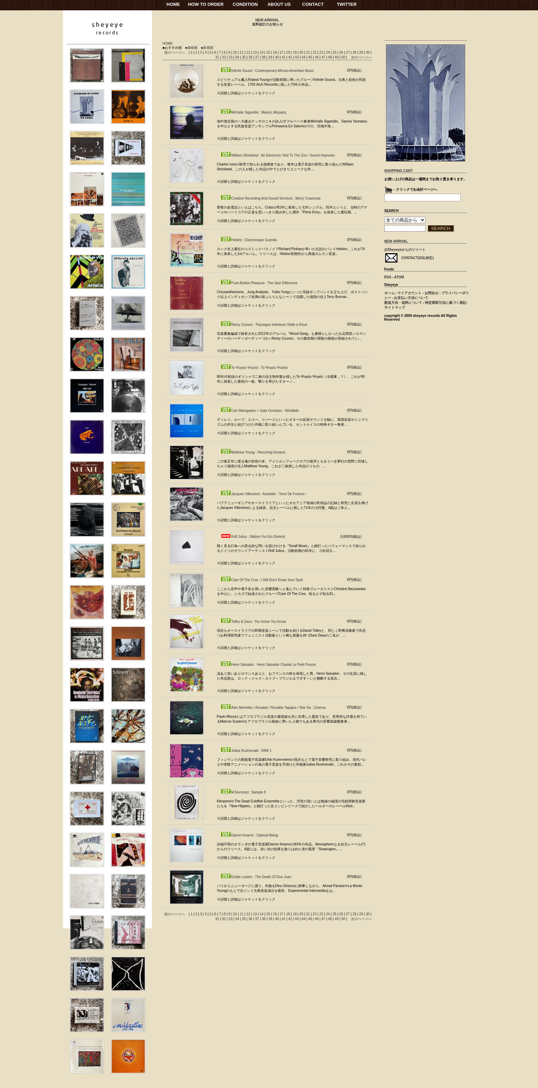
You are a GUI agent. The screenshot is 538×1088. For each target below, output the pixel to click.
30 (368, 52)
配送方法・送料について (403, 303)
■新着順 (207, 48)
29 (361, 52)
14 (262, 52)
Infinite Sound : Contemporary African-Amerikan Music (267, 71)
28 (354, 52)
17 (281, 52)
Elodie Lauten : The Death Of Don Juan (256, 877)
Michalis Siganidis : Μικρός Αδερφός (253, 112)
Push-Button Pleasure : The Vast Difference (259, 283)
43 (297, 57)
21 (308, 52)
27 (348, 52)
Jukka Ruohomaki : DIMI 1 (246, 751)
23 (321, 52)
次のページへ (361, 57)
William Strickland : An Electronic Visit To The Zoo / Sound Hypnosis (277, 155)
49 (337, 57)
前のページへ (174, 52)
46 (317, 57)
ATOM (399, 277)
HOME (173, 4)
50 (343, 57)
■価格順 (191, 48)
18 (288, 52)
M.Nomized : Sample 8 (243, 792)
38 (264, 57)
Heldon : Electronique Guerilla (248, 240)
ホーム (389, 293)
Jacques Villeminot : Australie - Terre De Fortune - (263, 494)
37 (257, 57)
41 (284, 57)
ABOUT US (279, 4)
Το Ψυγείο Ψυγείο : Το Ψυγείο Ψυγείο (254, 368)
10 (235, 52)
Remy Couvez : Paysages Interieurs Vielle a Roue (264, 325)
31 (217, 57)
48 (330, 57)
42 (290, 57)
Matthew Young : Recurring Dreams (253, 452)
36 (251, 57)
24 (328, 52)
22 (315, 52)
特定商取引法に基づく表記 (445, 303)
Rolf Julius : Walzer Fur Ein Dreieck (252, 536)
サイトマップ (394, 307)
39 (270, 57)
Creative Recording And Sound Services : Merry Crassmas (270, 198)
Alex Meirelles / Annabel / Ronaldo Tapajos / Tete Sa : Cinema (273, 708)
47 (323, 57)
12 (248, 52)
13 (255, 52)
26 (341, 52)
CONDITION (245, 4)
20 (301, 52)
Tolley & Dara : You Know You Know (253, 621)
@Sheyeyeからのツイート (405, 250)
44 (303, 57)
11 (242, 52)
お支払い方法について (411, 298)
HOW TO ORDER (206, 4)
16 (275, 52)
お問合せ (431, 293)
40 (277, 57)
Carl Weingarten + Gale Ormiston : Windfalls (259, 411)
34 (237, 57)
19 (295, 52)
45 (310, 57)
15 (268, 52)
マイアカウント (409, 293)
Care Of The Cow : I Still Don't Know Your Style (261, 580)
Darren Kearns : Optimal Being (249, 835)
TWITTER (347, 4)
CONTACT (313, 4)
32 (224, 57)
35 (244, 57)
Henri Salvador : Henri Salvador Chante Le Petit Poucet (268, 664)
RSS (388, 277)
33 (231, 57)
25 (335, 52)
